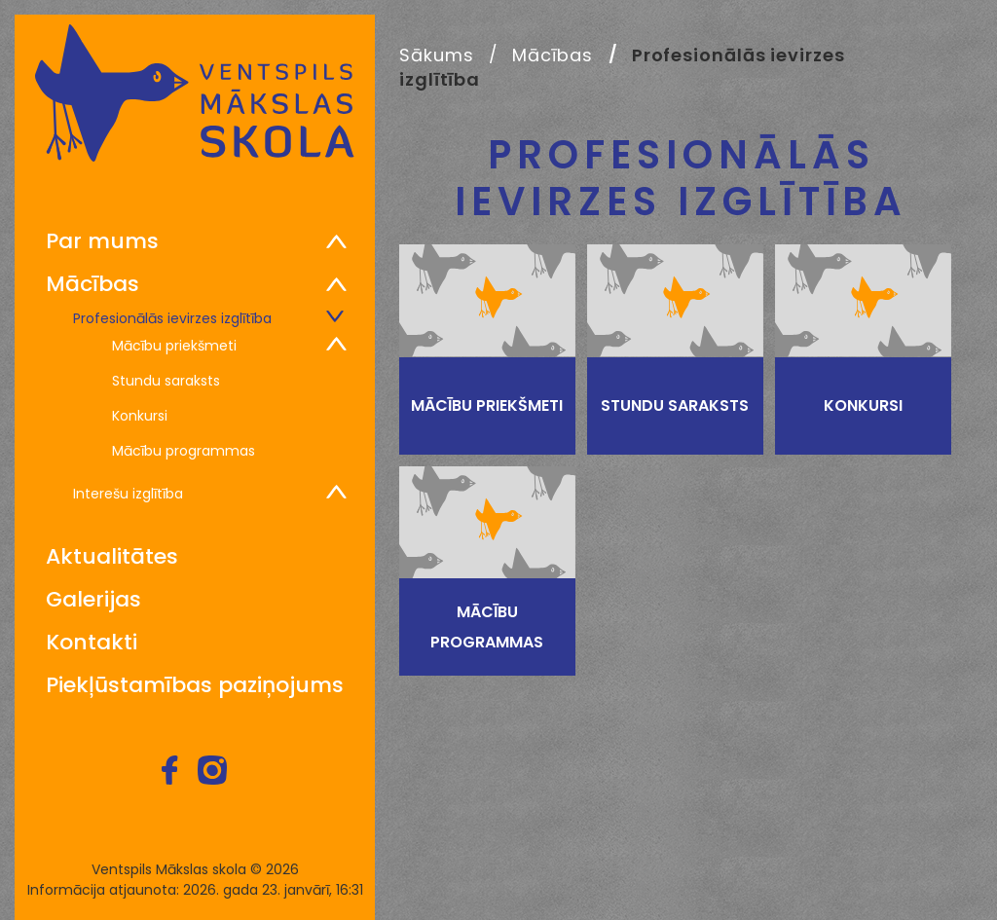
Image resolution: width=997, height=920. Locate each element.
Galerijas (93, 599)
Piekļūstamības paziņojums (195, 685)
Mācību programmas (183, 450)
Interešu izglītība (128, 492)
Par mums (102, 241)
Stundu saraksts (166, 379)
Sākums (436, 55)
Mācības (92, 284)
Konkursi (139, 414)
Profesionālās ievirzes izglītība (172, 317)
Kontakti (91, 642)
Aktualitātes (112, 556)
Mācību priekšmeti (174, 344)
